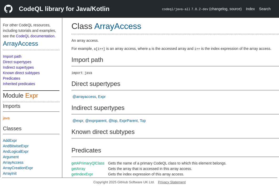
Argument (11, 157)
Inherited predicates (19, 84)
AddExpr (10, 140)
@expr (77, 121)
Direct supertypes (17, 62)
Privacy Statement (172, 182)
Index (250, 9)
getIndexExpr (82, 174)
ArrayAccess (20, 43)
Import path (12, 56)
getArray (78, 169)
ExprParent (128, 121)
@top (113, 121)
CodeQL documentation (35, 36)
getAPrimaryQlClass (87, 163)
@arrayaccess (84, 97)
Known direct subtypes (21, 73)
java (6, 118)
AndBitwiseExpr (16, 146)
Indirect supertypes (18, 67)
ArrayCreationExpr (18, 168)
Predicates (11, 78)
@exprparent (96, 121)
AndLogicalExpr (16, 151)
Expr (31, 95)
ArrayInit (9, 173)
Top (143, 121)
